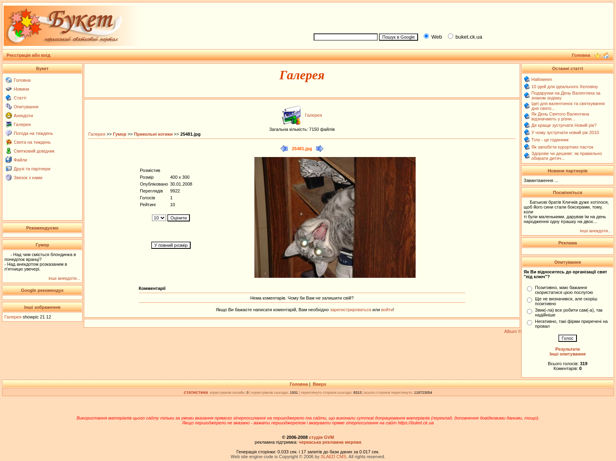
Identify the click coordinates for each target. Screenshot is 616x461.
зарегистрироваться (351, 309)
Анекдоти (23, 115)
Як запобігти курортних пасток (562, 147)
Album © (512, 331)
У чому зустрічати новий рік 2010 (565, 132)
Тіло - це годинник (549, 139)
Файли (20, 159)
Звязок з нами (28, 177)
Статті (20, 97)
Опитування (26, 106)
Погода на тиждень (33, 133)
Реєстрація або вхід (28, 55)
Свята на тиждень (32, 142)
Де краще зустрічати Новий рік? (564, 125)
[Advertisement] (460, 16)
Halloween (541, 79)
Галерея (22, 124)
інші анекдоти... (64, 278)
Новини (21, 89)
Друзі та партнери (32, 168)
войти (386, 309)
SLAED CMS (333, 456)
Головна (22, 80)
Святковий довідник (34, 151)
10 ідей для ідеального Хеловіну (564, 86)
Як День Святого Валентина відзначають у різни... (560, 116)
